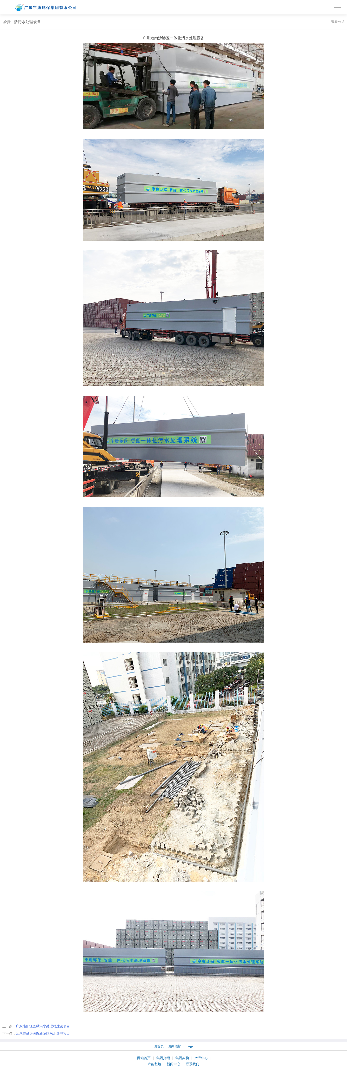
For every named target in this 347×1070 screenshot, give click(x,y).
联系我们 (192, 1064)
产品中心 (201, 1058)
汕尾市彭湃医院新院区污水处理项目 (43, 1033)
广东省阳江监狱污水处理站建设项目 (43, 1026)
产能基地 (155, 1064)
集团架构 (182, 1058)
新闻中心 (174, 1064)
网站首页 (144, 1058)
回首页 (159, 1046)
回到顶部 (174, 1046)
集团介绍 (163, 1058)
